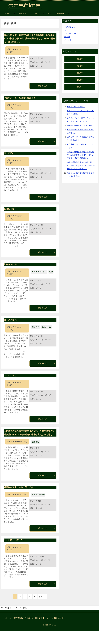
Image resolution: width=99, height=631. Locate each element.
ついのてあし (10, 375)
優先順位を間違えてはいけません (80, 125)
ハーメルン (68, 40)
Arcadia (67, 37)
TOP (10, 608)
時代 (37, 13)
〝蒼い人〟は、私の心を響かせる (20, 98)
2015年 (79, 59)
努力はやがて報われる (76, 107)
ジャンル (6, 13)
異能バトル (46, 327)
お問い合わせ (58, 618)
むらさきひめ (10, 264)
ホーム (8, 618)
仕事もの (35, 442)
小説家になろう (70, 27)
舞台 (49, 13)
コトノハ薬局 (10, 320)
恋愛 (51, 272)
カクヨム (67, 30)
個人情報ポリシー (42, 618)
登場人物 (22, 13)
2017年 (79, 73)
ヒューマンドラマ (39, 272)
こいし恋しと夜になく (14, 540)
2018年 (79, 80)
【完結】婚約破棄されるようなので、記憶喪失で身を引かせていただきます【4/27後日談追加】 (80, 155)
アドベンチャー (38, 495)
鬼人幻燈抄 (9, 153)
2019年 (79, 87)
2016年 (79, 66)
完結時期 (60, 13)
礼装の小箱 (9, 209)
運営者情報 (18, 618)
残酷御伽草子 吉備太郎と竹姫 (19, 487)
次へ (41, 596)
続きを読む (46, 86)
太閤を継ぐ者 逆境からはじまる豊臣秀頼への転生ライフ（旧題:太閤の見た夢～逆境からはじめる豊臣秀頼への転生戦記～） (29, 38)
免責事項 (29, 618)
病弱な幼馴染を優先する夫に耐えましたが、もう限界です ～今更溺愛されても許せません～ (80, 165)
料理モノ (35, 327)
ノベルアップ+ (70, 33)
